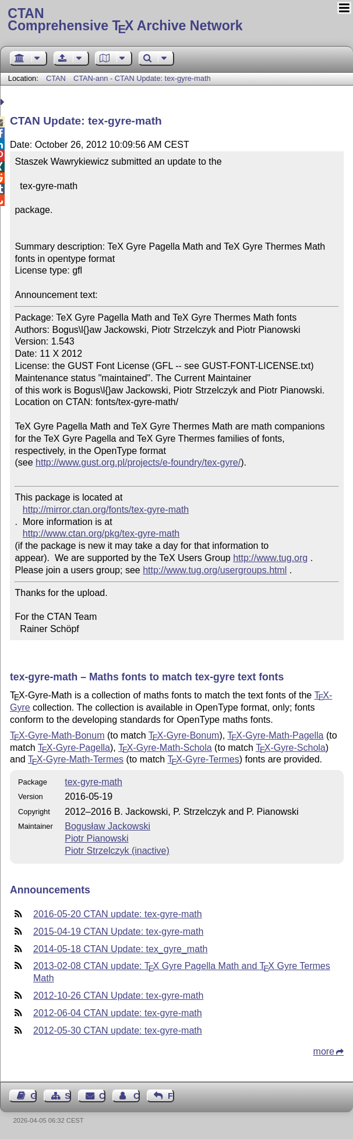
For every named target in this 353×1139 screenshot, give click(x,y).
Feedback (171, 1096)
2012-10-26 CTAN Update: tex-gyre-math (118, 995)
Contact (102, 1096)
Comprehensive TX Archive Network (176, 20)
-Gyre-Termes (203, 759)
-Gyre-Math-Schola (165, 748)
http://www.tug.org (270, 558)
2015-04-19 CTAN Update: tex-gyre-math (118, 931)
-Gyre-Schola (291, 748)
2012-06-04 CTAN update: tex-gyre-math (117, 1013)
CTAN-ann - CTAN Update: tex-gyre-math (142, 78)
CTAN (56, 78)
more (323, 1051)
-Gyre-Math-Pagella (275, 735)
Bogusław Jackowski (107, 826)
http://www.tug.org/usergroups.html (215, 570)
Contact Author (136, 1096)
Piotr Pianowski (96, 838)
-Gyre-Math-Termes (75, 759)
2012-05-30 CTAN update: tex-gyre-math (117, 1030)
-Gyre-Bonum (184, 735)
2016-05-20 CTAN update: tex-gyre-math (117, 914)
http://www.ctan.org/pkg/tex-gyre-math (101, 533)
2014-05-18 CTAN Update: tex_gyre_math (120, 949)
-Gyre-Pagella (74, 748)
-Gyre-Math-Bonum (57, 735)
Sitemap (68, 1096)
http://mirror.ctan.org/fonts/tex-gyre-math (106, 509)
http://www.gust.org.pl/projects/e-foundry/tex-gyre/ (138, 462)
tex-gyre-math (93, 782)
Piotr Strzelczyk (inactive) (117, 851)
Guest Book (33, 1096)
